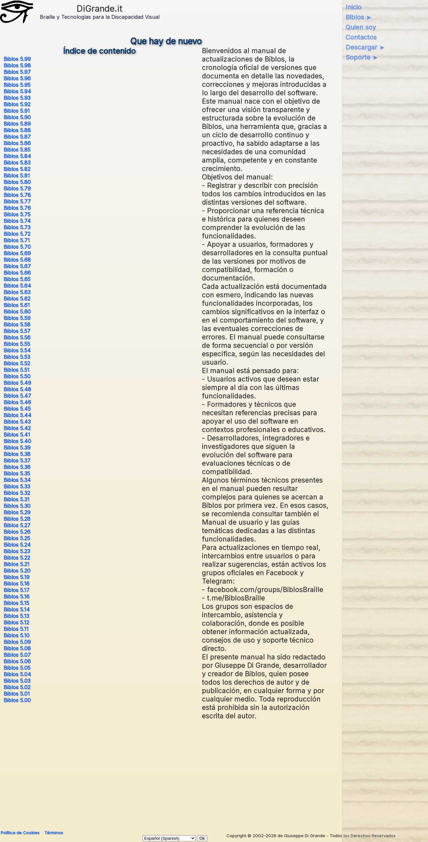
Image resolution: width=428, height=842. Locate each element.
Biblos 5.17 (16, 590)
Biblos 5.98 (17, 65)
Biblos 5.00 (17, 700)
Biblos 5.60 (17, 311)
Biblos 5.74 (17, 221)
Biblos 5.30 (17, 506)
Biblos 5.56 (17, 337)
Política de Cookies (20, 832)
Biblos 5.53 (17, 357)
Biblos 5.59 (17, 318)
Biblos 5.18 (16, 583)
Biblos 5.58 (17, 324)
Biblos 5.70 (17, 247)
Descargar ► (366, 47)
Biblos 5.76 (17, 208)
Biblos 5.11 (16, 629)
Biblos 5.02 (17, 687)
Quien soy (361, 27)
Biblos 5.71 (17, 240)
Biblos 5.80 (17, 182)
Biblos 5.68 (17, 259)
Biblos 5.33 (17, 486)
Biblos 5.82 (17, 169)
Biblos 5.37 (17, 460)
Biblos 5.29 (17, 512)
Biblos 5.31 (16, 499)
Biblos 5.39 (17, 447)
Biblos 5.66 (17, 272)
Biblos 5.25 (17, 538)
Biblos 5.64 (17, 285)
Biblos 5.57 (17, 331)
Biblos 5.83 (17, 162)
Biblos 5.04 (17, 674)
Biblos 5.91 (17, 111)
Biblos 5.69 (17, 253)
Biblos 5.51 (16, 370)
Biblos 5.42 (17, 428)
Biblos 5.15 (16, 603)
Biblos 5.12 (16, 622)
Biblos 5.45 (17, 408)
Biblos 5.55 (17, 344)
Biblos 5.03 (17, 680)
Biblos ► (359, 17)
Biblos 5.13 (16, 616)
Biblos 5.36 (17, 467)
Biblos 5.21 (16, 564)
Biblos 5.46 (17, 402)
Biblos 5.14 (17, 609)
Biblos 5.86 (17, 143)
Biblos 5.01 (17, 693)
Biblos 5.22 (17, 557)
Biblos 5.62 (17, 298)
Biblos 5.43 (17, 421)
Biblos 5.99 (17, 59)
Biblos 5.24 (17, 544)
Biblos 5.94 (17, 91)
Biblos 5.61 (17, 305)
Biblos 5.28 (17, 519)
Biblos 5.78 (17, 195)
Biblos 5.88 (17, 130)
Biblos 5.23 (17, 551)
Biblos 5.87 (17, 136)
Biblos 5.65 (17, 279)
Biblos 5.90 (17, 117)
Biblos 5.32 (17, 493)
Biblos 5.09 (17, 642)
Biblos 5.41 (17, 434)
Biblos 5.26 (17, 532)
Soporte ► (362, 57)
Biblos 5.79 (17, 188)
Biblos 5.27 (17, 525)
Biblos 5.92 (17, 104)
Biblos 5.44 (17, 415)
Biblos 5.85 (17, 149)
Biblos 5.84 (17, 156)
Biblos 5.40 (17, 441)
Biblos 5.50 (17, 376)
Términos (53, 832)
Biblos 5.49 (17, 383)
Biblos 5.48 (17, 389)
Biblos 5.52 (17, 363)
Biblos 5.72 (17, 234)
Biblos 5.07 (17, 655)
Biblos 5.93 (17, 98)
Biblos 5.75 (17, 214)
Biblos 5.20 (17, 570)
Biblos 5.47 (17, 396)
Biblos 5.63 (17, 292)
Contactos (361, 37)
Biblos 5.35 (17, 473)
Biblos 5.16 (16, 596)
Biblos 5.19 (16, 577)
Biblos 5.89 (17, 123)
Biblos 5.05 (17, 668)
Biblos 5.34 (17, 480)
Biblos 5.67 (17, 266)
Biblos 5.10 (16, 635)
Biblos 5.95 (17, 85)
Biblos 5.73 (17, 227)
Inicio (353, 7)
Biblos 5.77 (17, 201)
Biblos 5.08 (17, 648)
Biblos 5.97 (17, 72)
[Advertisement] (166, 772)
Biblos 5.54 (17, 350)
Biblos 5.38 (17, 454)
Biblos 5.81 (17, 175)
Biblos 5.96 (17, 78)
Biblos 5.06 (17, 661)
